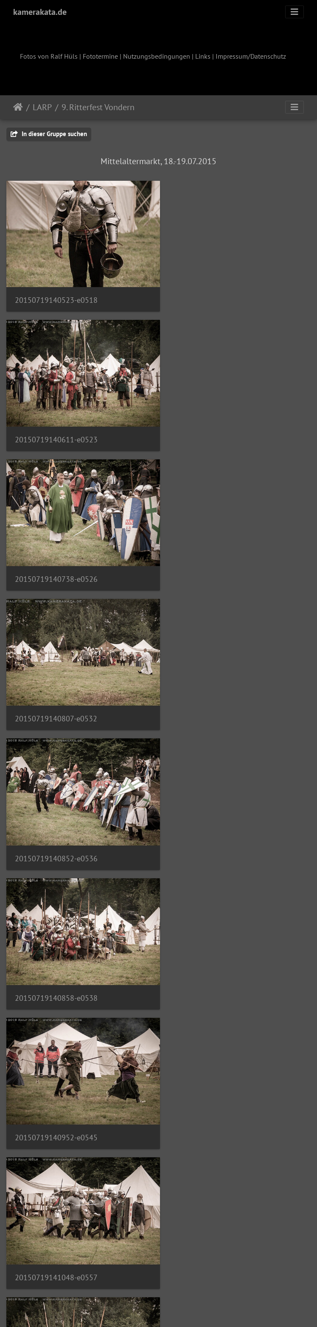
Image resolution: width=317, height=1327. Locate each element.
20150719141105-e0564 (56, 831)
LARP (42, 107)
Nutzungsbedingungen (156, 56)
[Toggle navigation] (294, 12)
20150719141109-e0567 (215, 831)
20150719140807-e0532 (215, 428)
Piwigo (176, 1309)
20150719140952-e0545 (56, 697)
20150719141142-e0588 (56, 1233)
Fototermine (100, 56)
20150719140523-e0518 (56, 294)
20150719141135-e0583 (215, 1099)
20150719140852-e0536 (56, 563)
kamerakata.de (40, 11)
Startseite (18, 107)
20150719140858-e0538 (215, 563)
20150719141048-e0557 (215, 697)
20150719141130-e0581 (56, 1099)
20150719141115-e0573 (56, 965)
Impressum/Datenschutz (251, 56)
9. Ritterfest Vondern (98, 107)
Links (202, 56)
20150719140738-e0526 (56, 428)
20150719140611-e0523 (215, 294)
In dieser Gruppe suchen (49, 134)
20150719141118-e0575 (215, 965)
